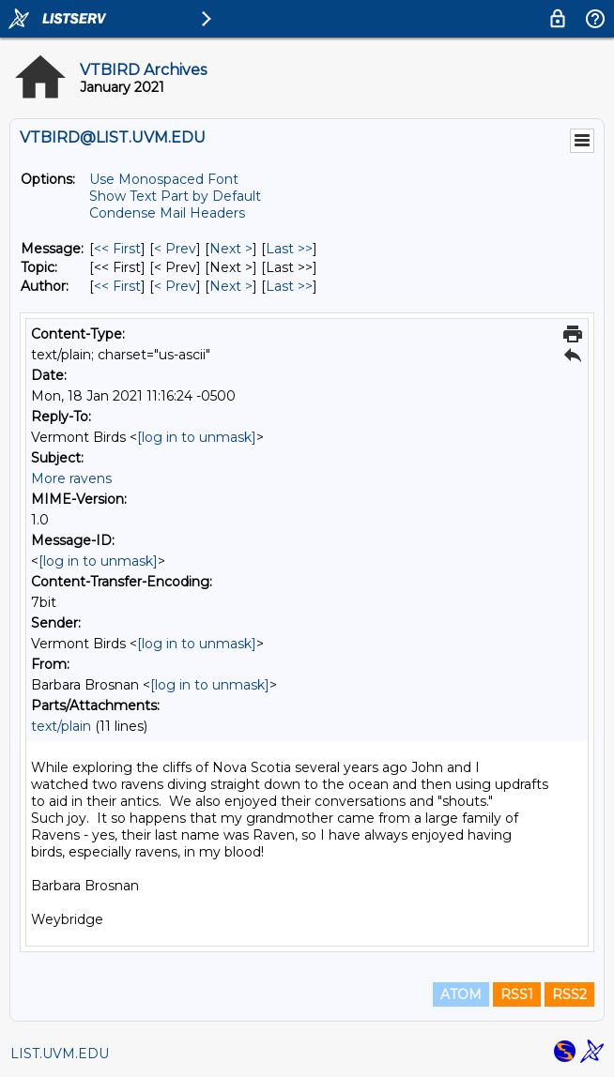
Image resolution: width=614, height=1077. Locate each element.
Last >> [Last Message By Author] (289, 286)
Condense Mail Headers (167, 213)
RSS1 (516, 994)
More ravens (71, 478)
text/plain (61, 726)
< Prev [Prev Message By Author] (175, 286)
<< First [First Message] (117, 248)
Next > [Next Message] (231, 248)
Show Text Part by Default (175, 196)
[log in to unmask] (196, 437)
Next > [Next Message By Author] (231, 286)
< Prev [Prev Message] (175, 248)
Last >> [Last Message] (289, 248)
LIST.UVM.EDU (59, 1053)
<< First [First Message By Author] (117, 286)
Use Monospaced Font (163, 179)
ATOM (461, 994)
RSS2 (569, 994)
